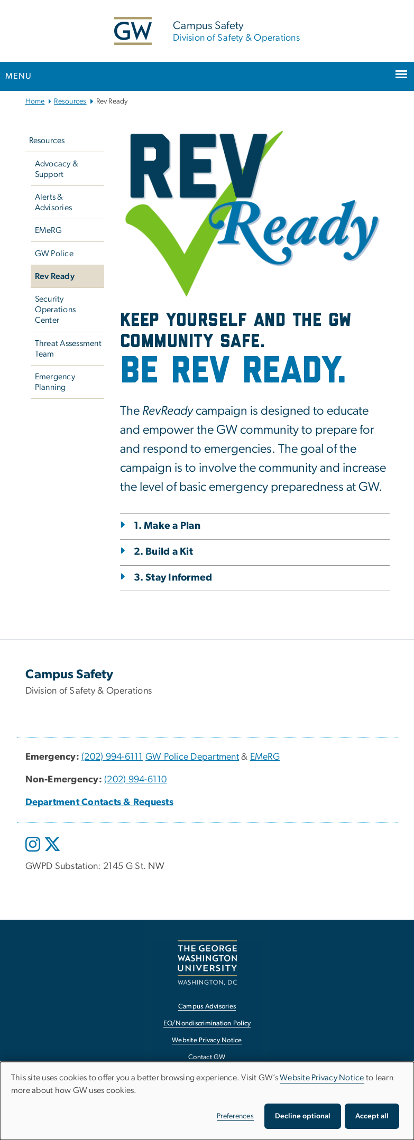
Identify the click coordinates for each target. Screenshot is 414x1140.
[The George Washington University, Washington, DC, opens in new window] (207, 962)
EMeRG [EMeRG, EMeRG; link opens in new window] (265, 757)
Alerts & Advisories (53, 202)
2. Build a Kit (164, 552)
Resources (70, 101)
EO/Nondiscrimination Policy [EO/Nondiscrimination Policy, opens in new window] (207, 1023)
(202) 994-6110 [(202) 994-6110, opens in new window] (135, 779)
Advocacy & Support (57, 169)
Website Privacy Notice (322, 1077)
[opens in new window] (33, 852)
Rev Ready (55, 276)
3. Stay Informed (173, 578)
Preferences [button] (235, 1116)
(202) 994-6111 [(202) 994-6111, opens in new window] (112, 757)
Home (35, 101)
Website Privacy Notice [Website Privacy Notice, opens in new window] (207, 1040)
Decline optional (302, 1116)
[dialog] (207, 1101)
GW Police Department (192, 757)
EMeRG (48, 230)
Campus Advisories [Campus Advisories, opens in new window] (207, 1006)
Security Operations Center (55, 309)
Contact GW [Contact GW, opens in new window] (207, 1057)
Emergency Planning (55, 381)
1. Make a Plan (167, 526)
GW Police (54, 253)
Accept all (372, 1116)
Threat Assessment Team (68, 348)
